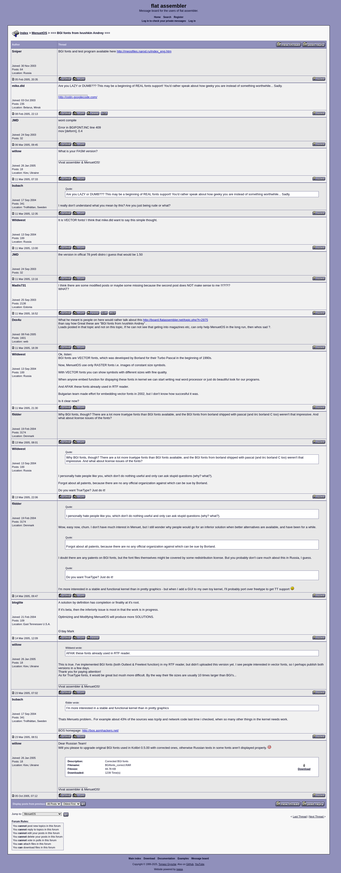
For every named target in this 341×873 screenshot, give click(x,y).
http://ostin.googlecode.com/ (77, 97)
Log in (192, 21)
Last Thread (300, 816)
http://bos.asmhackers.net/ (100, 730)
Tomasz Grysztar (167, 864)
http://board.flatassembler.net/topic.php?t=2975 (175, 320)
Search (167, 17)
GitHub (190, 864)
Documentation (166, 858)
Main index (135, 858)
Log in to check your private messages (164, 21)
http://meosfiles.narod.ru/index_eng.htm (144, 51)
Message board (200, 858)
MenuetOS (39, 33)
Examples (183, 858)
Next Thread (316, 816)
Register (178, 17)
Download (149, 858)
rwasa (179, 869)
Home (157, 17)
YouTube (199, 864)
